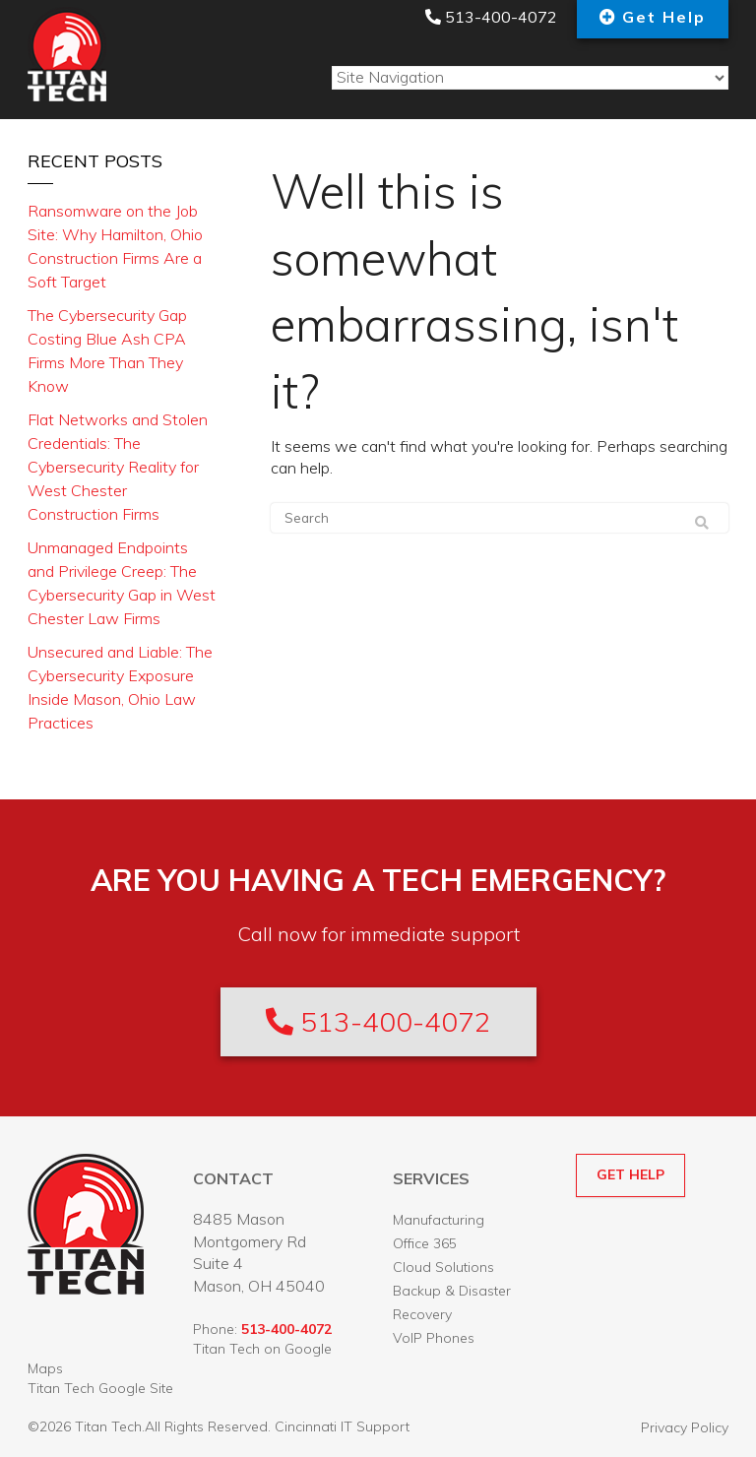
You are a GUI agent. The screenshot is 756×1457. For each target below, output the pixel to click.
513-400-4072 (491, 17)
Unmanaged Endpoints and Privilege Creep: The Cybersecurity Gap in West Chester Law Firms (122, 583)
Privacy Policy (684, 1427)
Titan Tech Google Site (100, 1388)
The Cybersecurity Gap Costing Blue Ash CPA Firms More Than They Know (107, 350)
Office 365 (425, 1243)
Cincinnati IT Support (342, 1426)
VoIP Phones (433, 1338)
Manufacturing (438, 1220)
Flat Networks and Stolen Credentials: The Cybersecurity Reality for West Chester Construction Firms (118, 467)
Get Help (664, 17)
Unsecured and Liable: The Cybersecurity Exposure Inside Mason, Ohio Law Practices (120, 687)
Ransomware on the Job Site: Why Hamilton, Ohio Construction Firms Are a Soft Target (115, 246)
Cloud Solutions (443, 1267)
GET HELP (630, 1174)
